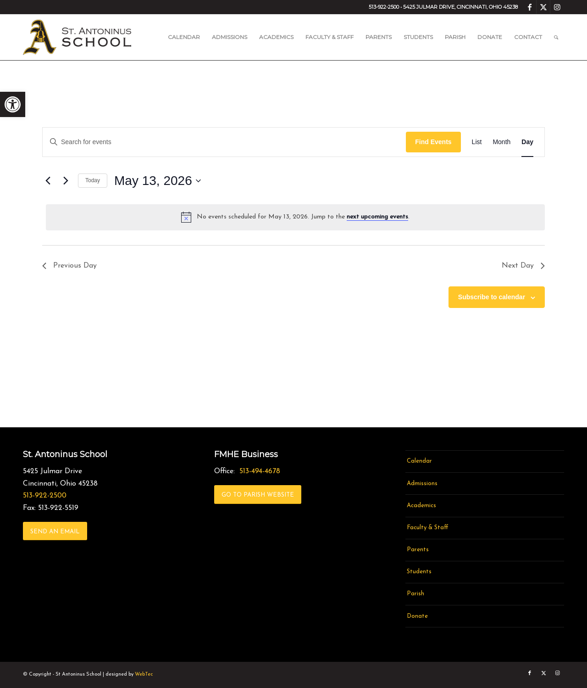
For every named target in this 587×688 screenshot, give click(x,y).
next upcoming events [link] (377, 216)
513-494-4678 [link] (259, 471)
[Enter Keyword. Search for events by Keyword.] (224, 142)
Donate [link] (417, 616)
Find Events (433, 141)
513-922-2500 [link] (44, 495)
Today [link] (92, 180)
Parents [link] (418, 550)
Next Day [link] (523, 265)
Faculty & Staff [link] (428, 528)
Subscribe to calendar (491, 297)
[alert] (295, 217)
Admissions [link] (422, 484)
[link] (12, 104)
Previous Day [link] (69, 265)
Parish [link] (415, 594)
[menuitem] (184, 37)
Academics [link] (421, 506)
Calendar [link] (419, 461)
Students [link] (419, 572)
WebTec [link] (144, 674)
